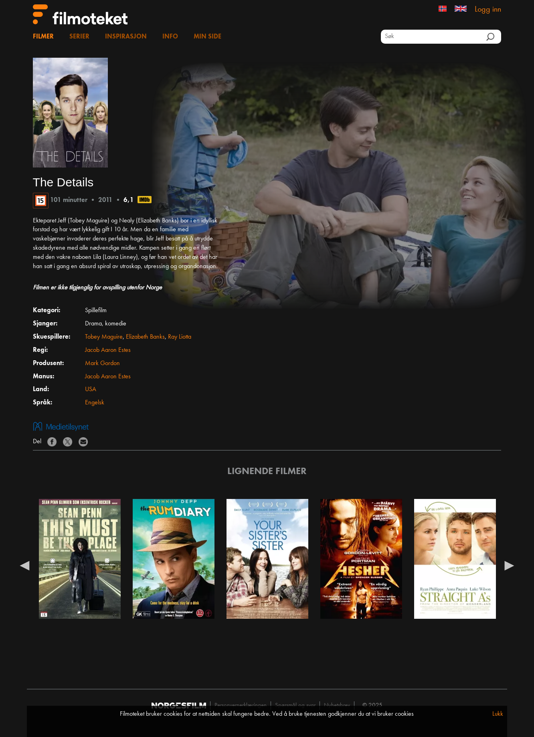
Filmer (43, 37)
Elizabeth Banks (145, 337)
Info (170, 37)
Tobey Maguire (104, 337)
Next (509, 565)
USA (90, 389)
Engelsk (94, 403)
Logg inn (488, 10)
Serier (79, 37)
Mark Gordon (102, 363)
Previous (25, 565)
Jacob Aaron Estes (108, 350)
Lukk (497, 714)
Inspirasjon (126, 37)
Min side (207, 37)
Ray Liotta (179, 337)
